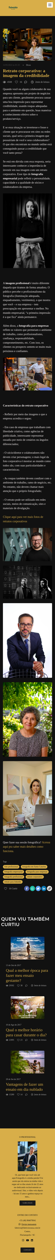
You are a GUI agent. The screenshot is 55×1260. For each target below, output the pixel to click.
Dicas (28, 65)
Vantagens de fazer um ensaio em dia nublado (24, 1087)
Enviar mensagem (29, 1224)
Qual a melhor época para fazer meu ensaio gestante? (27, 975)
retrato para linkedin (12, 882)
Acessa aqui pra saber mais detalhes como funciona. (26, 847)
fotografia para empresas (37, 872)
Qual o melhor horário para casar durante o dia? (26, 1032)
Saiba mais (27, 1203)
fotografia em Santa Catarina (34, 867)
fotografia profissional (13, 877)
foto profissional (11, 867)
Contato (27, 1250)
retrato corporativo (35, 877)
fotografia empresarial (13, 872)
